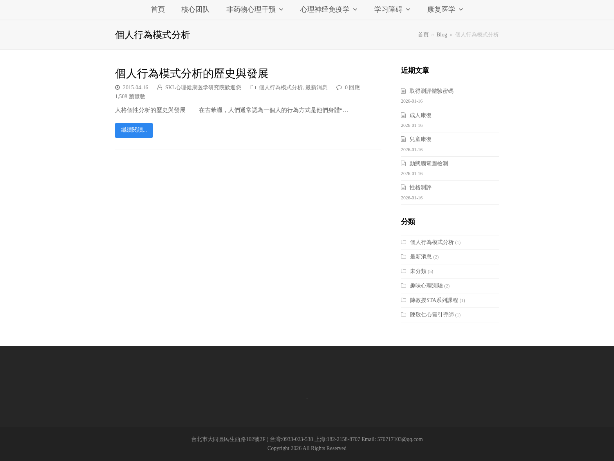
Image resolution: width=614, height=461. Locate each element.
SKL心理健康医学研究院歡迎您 (203, 87)
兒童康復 (421, 139)
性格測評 (421, 187)
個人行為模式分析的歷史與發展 (192, 73)
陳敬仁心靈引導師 (432, 315)
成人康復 (421, 115)
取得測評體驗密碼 (431, 91)
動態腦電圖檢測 (429, 163)
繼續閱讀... (134, 130)
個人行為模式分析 (281, 87)
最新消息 (316, 87)
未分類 (418, 271)
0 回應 (352, 87)
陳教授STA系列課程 (434, 300)
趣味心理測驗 (426, 286)
